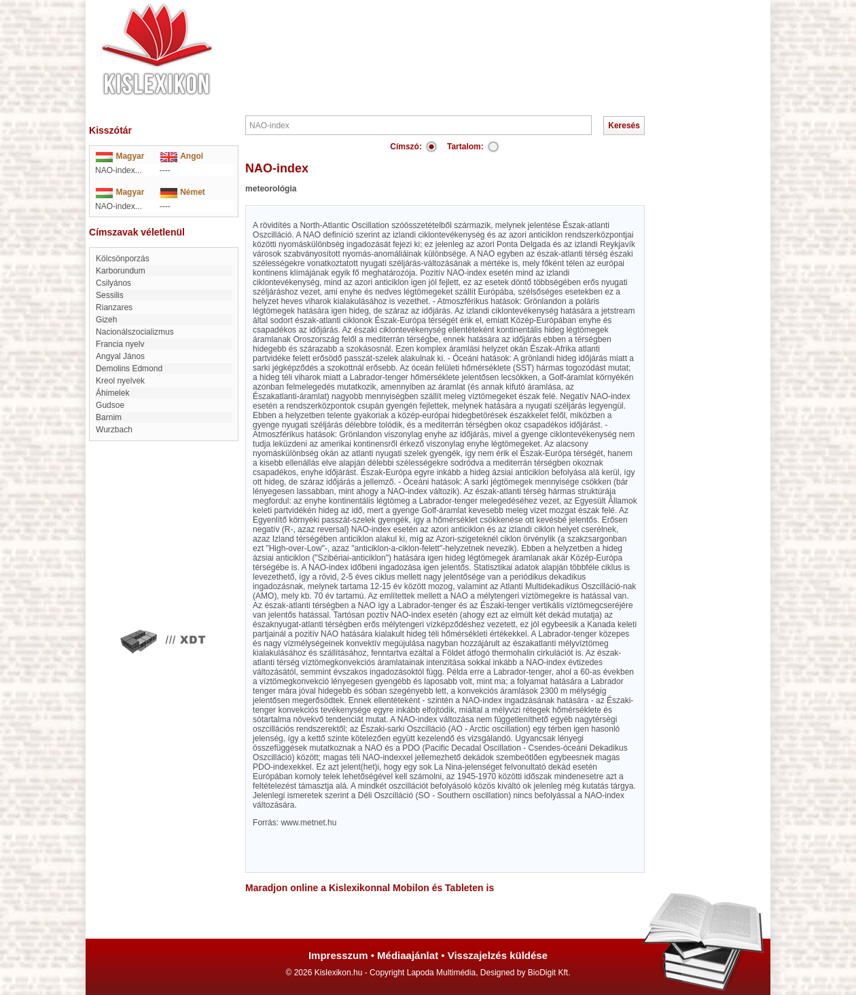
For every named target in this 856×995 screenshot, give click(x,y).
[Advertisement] (468, 40)
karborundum (120, 271)
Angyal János (120, 356)
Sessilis (110, 295)
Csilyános (113, 283)
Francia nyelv (120, 344)
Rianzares (114, 307)
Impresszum (338, 955)
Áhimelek (112, 393)
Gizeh (106, 319)
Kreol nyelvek (120, 381)
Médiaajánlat (407, 955)
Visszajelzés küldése (498, 955)
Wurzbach (114, 429)
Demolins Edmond (129, 368)
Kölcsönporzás (122, 258)
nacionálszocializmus (135, 332)
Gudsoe (110, 405)
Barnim (109, 417)
